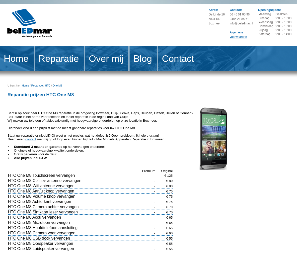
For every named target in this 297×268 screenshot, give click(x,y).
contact (30, 139)
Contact (178, 58)
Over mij (106, 58)
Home (16, 58)
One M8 (57, 85)
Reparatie (59, 58)
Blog (142, 58)
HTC (48, 85)
